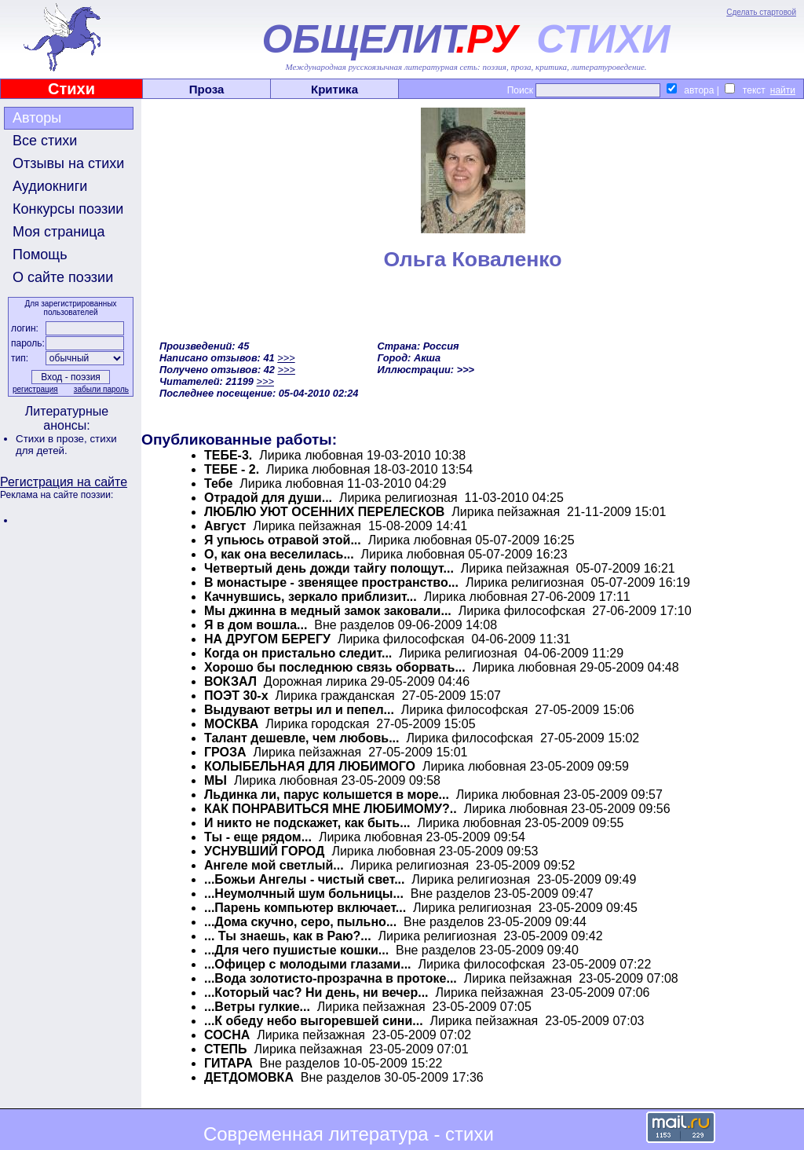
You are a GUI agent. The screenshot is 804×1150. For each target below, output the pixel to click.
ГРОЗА (225, 752)
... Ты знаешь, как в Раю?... (287, 936)
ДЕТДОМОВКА (249, 1077)
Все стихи (45, 140)
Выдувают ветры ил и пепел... (299, 709)
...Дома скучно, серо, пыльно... (300, 921)
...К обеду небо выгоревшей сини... (313, 1020)
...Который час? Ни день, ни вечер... (316, 992)
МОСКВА (231, 724)
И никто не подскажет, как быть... (307, 823)
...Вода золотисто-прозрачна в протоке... (330, 978)
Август (225, 526)
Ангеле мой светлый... (274, 865)
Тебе (218, 483)
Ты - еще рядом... (258, 837)
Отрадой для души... (268, 497)
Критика (334, 89)
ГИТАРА (228, 1063)
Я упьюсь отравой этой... (282, 540)
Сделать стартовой (761, 12)
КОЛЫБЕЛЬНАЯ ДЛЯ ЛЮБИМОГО (309, 766)
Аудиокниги (50, 186)
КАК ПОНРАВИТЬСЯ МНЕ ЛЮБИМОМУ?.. (330, 808)
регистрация (35, 389)
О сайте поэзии (63, 277)
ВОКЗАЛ (230, 681)
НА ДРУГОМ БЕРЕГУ (267, 639)
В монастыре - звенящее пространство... (331, 582)
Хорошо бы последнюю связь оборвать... (335, 667)
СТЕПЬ (225, 1049)
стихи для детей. (66, 444)
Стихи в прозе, (53, 439)
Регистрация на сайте (63, 482)
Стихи (71, 88)
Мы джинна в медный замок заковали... (327, 610)
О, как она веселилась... (279, 554)
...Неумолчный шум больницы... (304, 893)
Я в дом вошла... (255, 625)
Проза (207, 89)
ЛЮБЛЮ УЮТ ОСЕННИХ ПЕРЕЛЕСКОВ (324, 511)
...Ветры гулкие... (257, 1006)
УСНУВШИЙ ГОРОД (264, 851)
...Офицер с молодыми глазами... (307, 964)
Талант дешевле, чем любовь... (301, 738)
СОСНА (227, 1035)
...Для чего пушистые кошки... (296, 950)
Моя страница (59, 232)
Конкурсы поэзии (68, 209)
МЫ (215, 780)
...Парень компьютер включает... (305, 907)
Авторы (37, 118)
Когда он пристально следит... (298, 653)
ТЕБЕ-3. (228, 455)
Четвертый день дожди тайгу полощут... (329, 568)
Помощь (40, 254)
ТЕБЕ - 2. (231, 469)
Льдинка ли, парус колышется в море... (326, 794)
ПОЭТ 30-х (236, 695)
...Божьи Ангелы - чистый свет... (304, 879)
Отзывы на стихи (68, 163)
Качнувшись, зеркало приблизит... (310, 596)
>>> (285, 358)
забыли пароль (101, 389)
